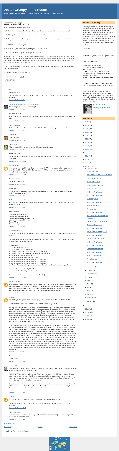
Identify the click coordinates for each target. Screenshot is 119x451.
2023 (87, 132)
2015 (87, 159)
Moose (11, 365)
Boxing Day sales (92, 171)
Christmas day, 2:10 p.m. (95, 178)
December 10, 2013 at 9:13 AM (17, 140)
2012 (87, 305)
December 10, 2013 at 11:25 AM (17, 161)
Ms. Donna (12, 165)
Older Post (73, 427)
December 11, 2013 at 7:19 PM (17, 351)
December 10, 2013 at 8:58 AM (17, 130)
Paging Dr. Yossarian (94, 255)
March (89, 294)
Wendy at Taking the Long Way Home (21, 104)
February (90, 297)
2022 (87, 135)
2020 (87, 142)
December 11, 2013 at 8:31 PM (17, 361)
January (90, 301)
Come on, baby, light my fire (16, 24)
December (90, 169)
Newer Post (7, 427)
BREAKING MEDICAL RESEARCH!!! (99, 175)
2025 (87, 125)
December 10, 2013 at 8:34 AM (17, 121)
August (89, 277)
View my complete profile (101, 107)
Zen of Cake (13, 281)
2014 (87, 163)
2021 (87, 139)
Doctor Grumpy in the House (25, 10)
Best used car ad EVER (95, 188)
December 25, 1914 (93, 182)
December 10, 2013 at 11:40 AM (17, 174)
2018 (87, 149)
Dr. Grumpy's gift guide (94, 192)
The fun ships (91, 209)
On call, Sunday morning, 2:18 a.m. (98, 221)
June (89, 284)
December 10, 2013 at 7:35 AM (17, 100)
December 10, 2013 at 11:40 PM (17, 277)
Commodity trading (93, 199)
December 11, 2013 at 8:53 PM (17, 392)
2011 (87, 309)
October (90, 270)
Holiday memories (93, 206)
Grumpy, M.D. (100, 104)
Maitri (11, 135)
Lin (10, 297)
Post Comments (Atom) (21, 431)
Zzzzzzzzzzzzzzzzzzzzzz (95, 249)
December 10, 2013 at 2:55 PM (17, 184)
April (89, 291)
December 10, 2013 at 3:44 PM (17, 195)
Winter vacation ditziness (95, 185)
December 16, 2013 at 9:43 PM (17, 419)
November (90, 267)
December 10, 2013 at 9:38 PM (17, 226)
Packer (11, 144)
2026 (87, 122)
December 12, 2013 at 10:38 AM (17, 408)
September (91, 274)
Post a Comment (9, 423)
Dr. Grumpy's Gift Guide (95, 245)
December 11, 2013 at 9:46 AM (17, 293)
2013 (87, 166)
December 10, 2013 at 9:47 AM (17, 149)
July (88, 280)
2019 (87, 146)
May (88, 287)
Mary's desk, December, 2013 (97, 232)
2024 (87, 129)
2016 (87, 156)
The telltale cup (92, 259)
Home (40, 427)
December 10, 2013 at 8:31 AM (17, 109)
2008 (87, 319)
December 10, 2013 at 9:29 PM (17, 207)
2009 (87, 316)
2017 (87, 152)
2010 (87, 312)
